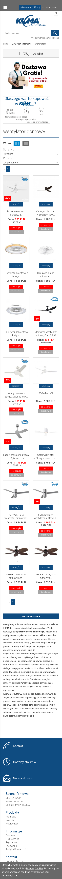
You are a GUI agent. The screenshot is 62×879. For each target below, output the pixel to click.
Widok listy (25, 143)
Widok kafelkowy (17, 143)
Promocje (11, 816)
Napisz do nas (22, 778)
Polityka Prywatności (16, 849)
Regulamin (11, 842)
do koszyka (16, 227)
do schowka (16, 231)
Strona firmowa (17, 794)
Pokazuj (7, 158)
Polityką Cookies (34, 868)
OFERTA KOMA (13, 798)
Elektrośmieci (13, 839)
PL (56, 13)
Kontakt (18, 746)
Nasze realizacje (14, 801)
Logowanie (11, 846)
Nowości (10, 820)
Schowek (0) (25, 7)
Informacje (14, 831)
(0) (37, 7)
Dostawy (10, 835)
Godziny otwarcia (24, 762)
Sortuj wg (8, 149)
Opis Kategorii (31, 616)
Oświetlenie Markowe (21, 44)
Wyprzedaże (12, 823)
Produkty (12, 812)
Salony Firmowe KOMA (18, 805)
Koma (5, 44)
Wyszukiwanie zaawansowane (45, 38)
